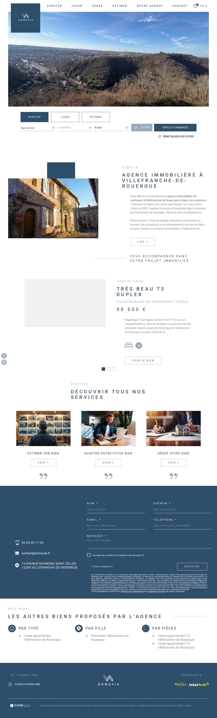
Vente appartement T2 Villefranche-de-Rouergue (176, 634)
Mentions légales (137, 701)
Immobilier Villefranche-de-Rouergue (110, 634)
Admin (151, 701)
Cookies (187, 702)
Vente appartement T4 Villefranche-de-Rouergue (176, 641)
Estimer (96, 117)
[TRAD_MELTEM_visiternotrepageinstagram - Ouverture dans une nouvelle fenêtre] (4, 362)
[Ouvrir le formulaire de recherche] (141, 127)
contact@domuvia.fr (36, 549)
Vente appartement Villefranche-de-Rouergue (42, 634)
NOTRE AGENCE (150, 6)
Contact (180, 6)
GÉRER (97, 6)
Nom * (92, 499)
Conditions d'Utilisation (157, 587)
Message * (97, 532)
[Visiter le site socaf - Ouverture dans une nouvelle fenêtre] (180, 680)
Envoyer (192, 562)
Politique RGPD (175, 701)
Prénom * (162, 499)
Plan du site (121, 701)
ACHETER (54, 6)
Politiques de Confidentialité (132, 587)
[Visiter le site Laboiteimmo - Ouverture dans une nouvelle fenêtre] (20, 701)
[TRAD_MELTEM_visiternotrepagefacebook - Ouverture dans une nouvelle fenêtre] (4, 355)
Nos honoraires (106, 701)
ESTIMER (120, 6)
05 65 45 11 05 (33, 538)
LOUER (77, 6)
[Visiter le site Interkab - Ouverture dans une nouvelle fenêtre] (199, 680)
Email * (94, 516)
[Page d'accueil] (25, 18)
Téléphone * (165, 516)
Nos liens (160, 701)
